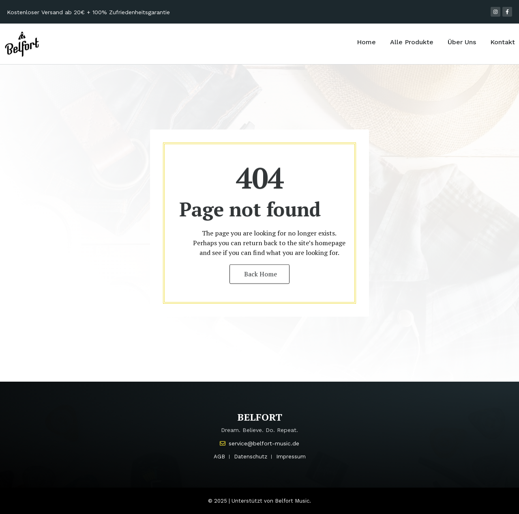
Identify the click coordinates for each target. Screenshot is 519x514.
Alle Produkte (411, 42)
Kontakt (502, 42)
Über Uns (462, 42)
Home (366, 42)
